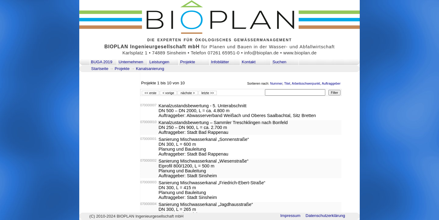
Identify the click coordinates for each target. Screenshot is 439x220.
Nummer (276, 83)
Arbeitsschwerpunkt (306, 83)
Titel (287, 83)
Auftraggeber (331, 83)
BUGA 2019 (101, 62)
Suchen (279, 62)
